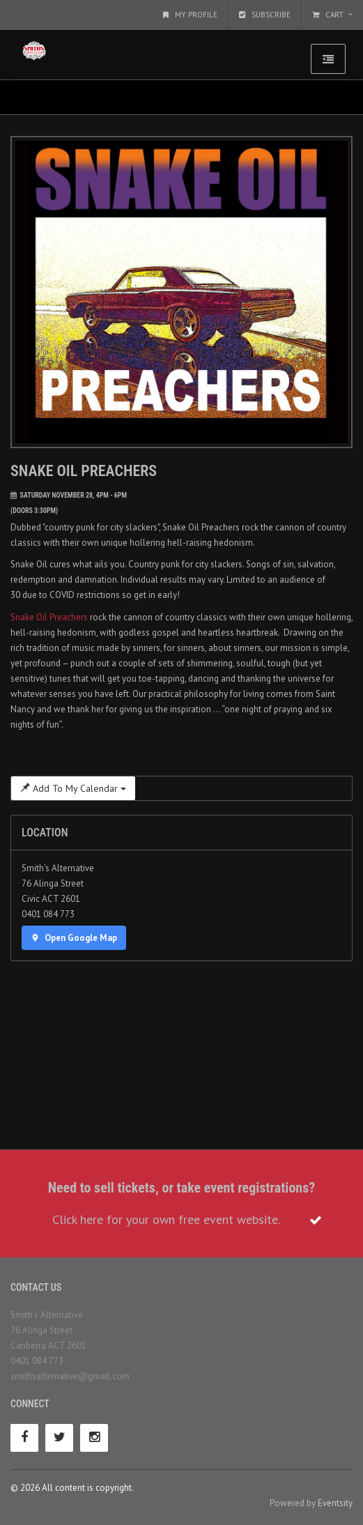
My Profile (190, 15)
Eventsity (335, 1503)
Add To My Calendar (73, 788)
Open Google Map (74, 938)
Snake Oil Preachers (49, 617)
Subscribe (265, 15)
